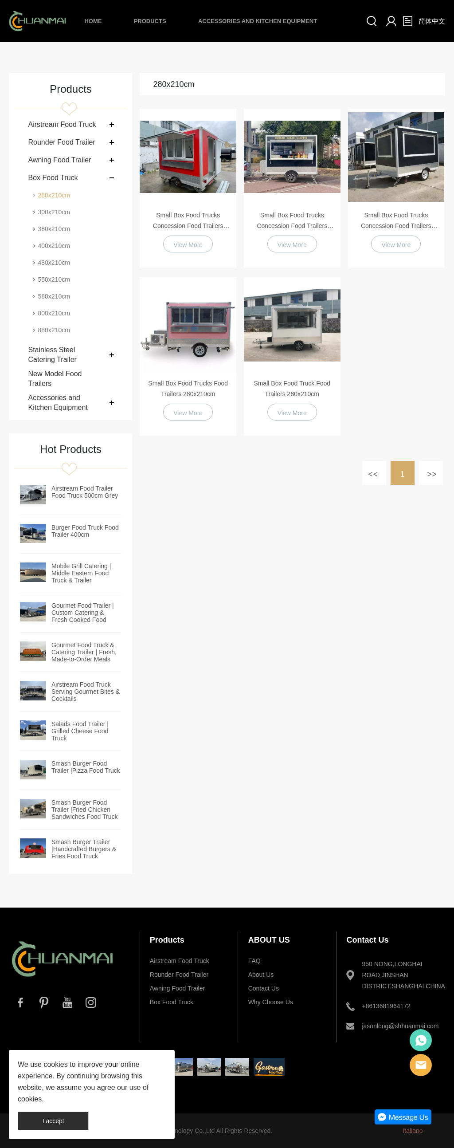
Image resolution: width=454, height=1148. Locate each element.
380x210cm (54, 228)
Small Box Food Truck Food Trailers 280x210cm (292, 388)
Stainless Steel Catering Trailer (52, 354)
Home (93, 21)
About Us (261, 974)
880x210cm (54, 330)
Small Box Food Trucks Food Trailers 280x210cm (188, 388)
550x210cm (54, 279)
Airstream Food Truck (62, 124)
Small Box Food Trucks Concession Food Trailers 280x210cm (188, 221)
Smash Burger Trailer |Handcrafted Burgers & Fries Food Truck (83, 849)
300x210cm (54, 212)
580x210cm (54, 296)
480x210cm (54, 262)
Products (150, 21)
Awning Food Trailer (59, 160)
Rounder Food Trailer (61, 142)
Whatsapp (421, 1040)
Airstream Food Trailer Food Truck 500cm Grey (84, 492)
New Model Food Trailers (55, 378)
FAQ (254, 960)
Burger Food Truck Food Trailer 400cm (85, 531)
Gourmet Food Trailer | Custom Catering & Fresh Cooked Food (82, 612)
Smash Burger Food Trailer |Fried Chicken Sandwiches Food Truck (84, 809)
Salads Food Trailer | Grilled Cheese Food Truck (80, 731)
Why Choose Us (270, 1002)
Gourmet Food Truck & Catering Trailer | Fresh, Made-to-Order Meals (84, 652)
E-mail (421, 1065)
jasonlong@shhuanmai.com (398, 1026)
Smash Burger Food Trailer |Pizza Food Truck (85, 767)
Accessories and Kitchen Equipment (257, 21)
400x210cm (54, 245)
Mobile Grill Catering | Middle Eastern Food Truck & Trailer (81, 573)
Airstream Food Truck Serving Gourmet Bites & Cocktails (85, 691)
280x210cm (54, 195)
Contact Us (263, 988)
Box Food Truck (53, 177)
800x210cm (54, 313)
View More (188, 244)
